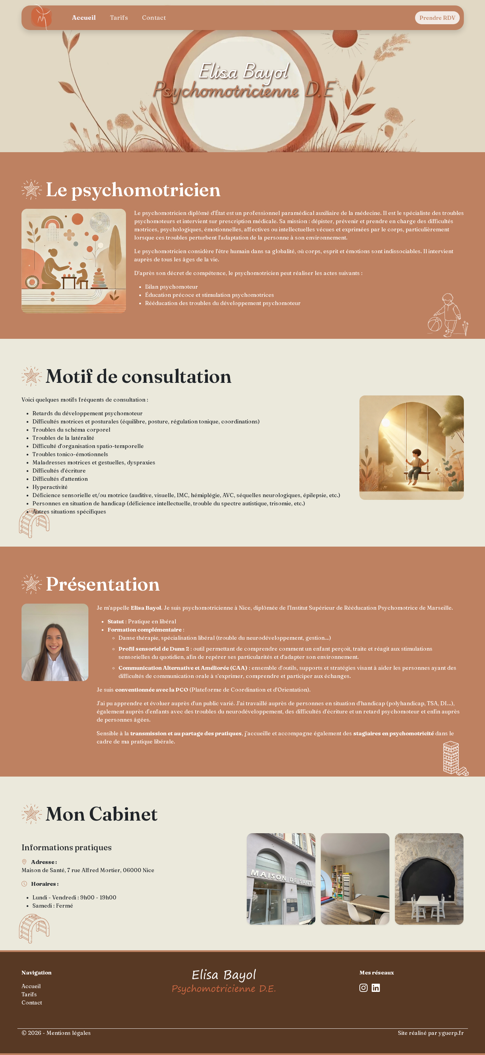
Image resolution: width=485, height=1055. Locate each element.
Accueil (84, 17)
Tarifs (119, 17)
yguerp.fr (451, 1032)
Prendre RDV (437, 17)
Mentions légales (68, 1032)
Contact (154, 17)
